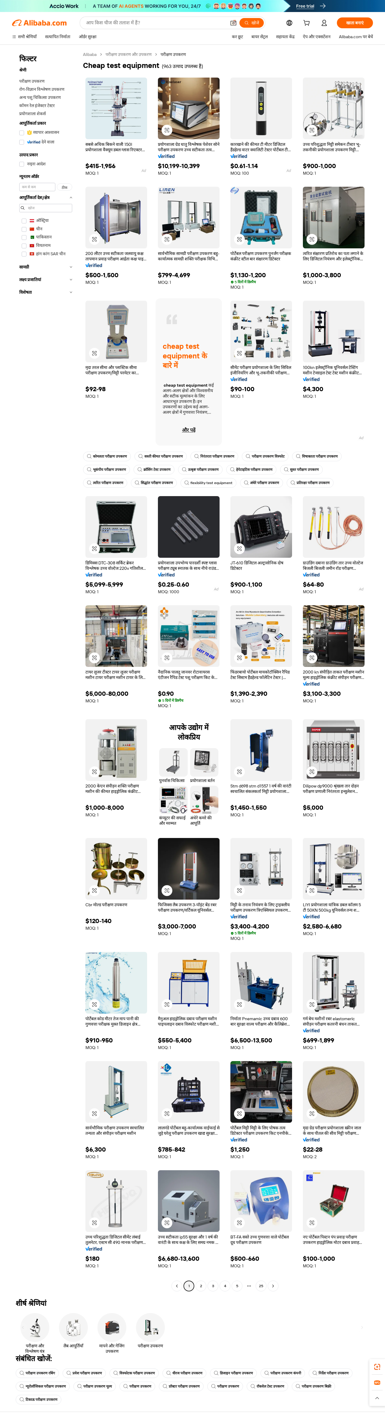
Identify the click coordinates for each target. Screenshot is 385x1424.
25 (261, 1286)
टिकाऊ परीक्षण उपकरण (38, 1399)
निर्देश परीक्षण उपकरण (331, 1373)
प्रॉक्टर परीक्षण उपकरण (181, 1386)
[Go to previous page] (176, 1286)
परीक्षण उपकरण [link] (173, 54)
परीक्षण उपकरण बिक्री (313, 1386)
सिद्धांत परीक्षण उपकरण (154, 482)
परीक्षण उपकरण (137, 1386)
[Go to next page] (273, 1286)
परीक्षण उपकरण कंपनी (282, 1373)
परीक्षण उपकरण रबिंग (37, 1373)
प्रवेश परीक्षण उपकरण (84, 1373)
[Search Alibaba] (155, 23)
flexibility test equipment (208, 482)
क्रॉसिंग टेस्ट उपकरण (154, 469)
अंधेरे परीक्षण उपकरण (261, 482)
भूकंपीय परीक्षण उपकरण (106, 469)
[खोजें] (251, 23)
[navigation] (46, 671)
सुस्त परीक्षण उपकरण (301, 469)
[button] (233, 22)
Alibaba (90, 54)
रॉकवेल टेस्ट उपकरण (267, 1386)
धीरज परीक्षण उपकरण (184, 1373)
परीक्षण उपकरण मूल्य (94, 1386)
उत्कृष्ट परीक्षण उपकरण (200, 469)
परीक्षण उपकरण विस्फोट (265, 456)
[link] (377, 1367)
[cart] (307, 23)
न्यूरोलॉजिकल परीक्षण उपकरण (43, 1386)
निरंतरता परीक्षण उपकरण (214, 456)
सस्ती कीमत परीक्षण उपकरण (160, 456)
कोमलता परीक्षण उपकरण (107, 456)
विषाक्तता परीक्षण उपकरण (317, 456)
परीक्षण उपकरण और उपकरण (129, 54)
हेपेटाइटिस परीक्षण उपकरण (251, 469)
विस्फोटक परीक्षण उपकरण (134, 1373)
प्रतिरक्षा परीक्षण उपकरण (310, 482)
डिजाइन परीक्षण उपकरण (233, 1373)
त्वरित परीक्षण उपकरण (105, 482)
